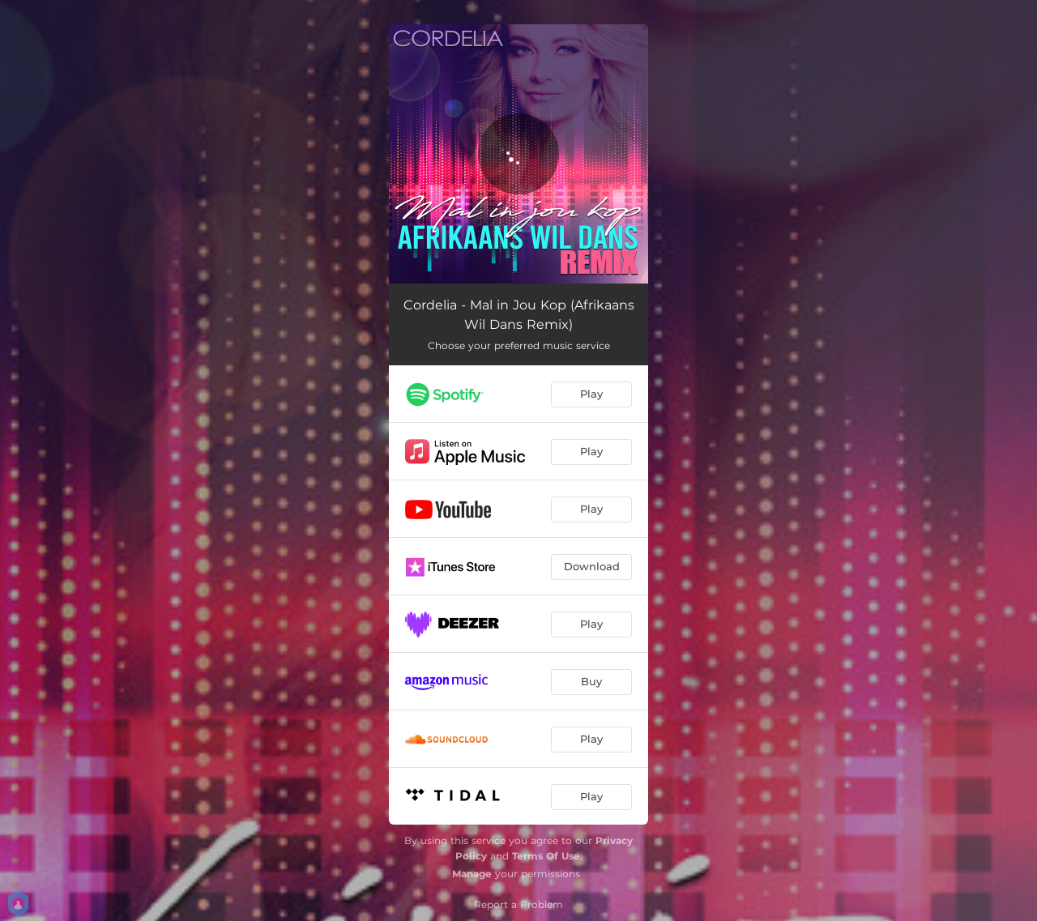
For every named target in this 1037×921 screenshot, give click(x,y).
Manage (472, 874)
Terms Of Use (546, 856)
